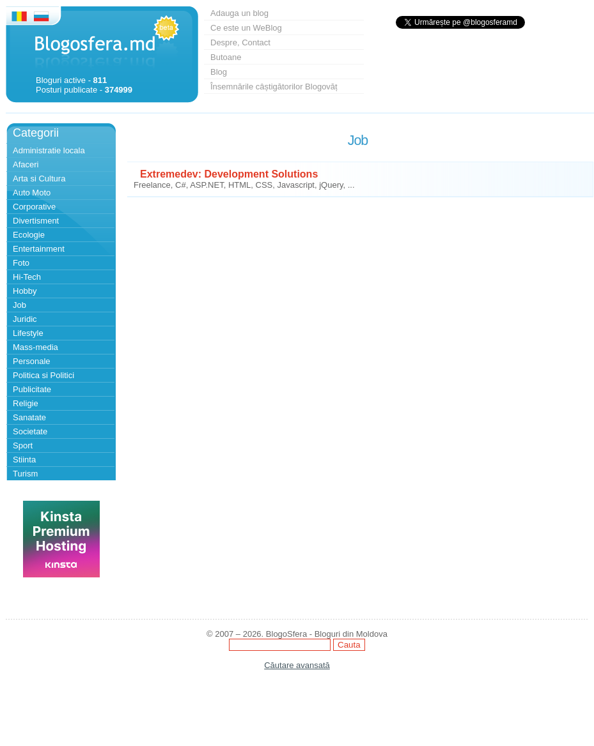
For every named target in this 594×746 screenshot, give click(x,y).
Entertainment (39, 249)
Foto (21, 263)
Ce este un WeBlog (246, 28)
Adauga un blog (239, 13)
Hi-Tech (27, 277)
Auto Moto (32, 192)
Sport (23, 445)
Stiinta (24, 459)
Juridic (25, 319)
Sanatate (29, 417)
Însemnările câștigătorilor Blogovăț (274, 86)
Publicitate (32, 389)
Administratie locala (49, 150)
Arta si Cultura (39, 178)
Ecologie (29, 235)
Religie (25, 403)
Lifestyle (28, 333)
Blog (218, 72)
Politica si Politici (43, 375)
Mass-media (35, 347)
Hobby (25, 291)
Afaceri (25, 164)
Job (19, 305)
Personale (32, 361)
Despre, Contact (240, 42)
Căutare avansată (297, 665)
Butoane (225, 57)
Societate (30, 431)
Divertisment (36, 220)
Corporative (34, 206)
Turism (25, 473)
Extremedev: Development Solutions (229, 174)
